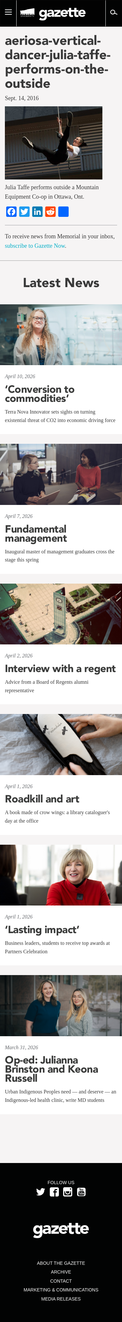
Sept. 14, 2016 (22, 98)
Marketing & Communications (61, 1289)
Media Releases (61, 1299)
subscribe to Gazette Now (35, 246)
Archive (61, 1272)
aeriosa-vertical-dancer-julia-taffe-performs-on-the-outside (58, 61)
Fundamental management (36, 533)
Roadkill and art (42, 798)
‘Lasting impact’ (42, 929)
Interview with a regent (60, 668)
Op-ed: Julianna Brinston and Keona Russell (51, 1069)
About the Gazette (61, 1263)
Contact (61, 1281)
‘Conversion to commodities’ (40, 394)
